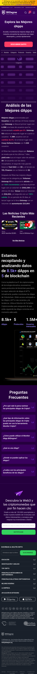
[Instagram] (24, 608)
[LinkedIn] (17, 608)
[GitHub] (31, 608)
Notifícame (18, 532)
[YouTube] (10, 608)
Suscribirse (28, 553)
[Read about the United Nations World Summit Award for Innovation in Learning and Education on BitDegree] (29, 623)
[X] (3, 608)
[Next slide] (34, 229)
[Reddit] (27, 608)
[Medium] (20, 608)
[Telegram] (6, 608)
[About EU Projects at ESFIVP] (9, 623)
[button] (29, 13)
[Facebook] (13, 608)
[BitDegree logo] (7, 634)
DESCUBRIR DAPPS (18, 44)
